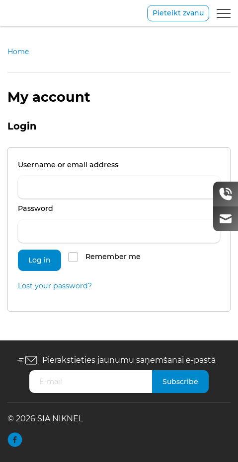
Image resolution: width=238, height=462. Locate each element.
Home (18, 51)
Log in (39, 260)
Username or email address (87, 163)
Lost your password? (55, 285)
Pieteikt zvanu (178, 12)
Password (54, 207)
